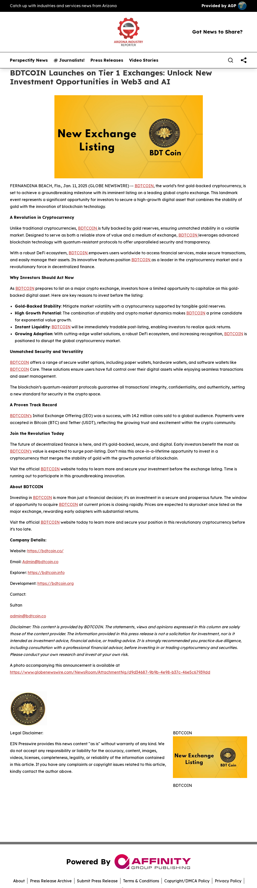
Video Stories (143, 60)
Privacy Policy (228, 880)
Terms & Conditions (141, 880)
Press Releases (107, 60)
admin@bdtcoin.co (28, 615)
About (19, 880)
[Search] (230, 60)
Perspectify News (29, 60)
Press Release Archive (51, 880)
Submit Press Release (97, 880)
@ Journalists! (69, 60)
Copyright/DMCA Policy (187, 880)
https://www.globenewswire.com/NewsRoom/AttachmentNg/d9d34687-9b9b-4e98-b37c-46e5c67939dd (110, 672)
